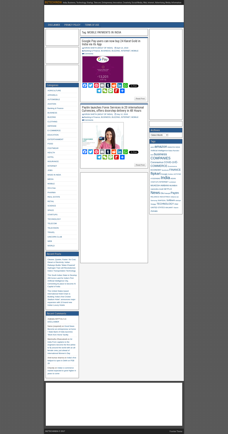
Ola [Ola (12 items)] (162, 193)
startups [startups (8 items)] (178, 200)
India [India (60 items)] (165, 177)
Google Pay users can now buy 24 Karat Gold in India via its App (111, 42)
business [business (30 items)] (160, 154)
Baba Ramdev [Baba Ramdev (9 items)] (173, 150)
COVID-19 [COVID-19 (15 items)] (169, 162)
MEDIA (51, 179)
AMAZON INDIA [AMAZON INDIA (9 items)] (174, 147)
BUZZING (116, 51)
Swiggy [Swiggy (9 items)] (153, 204)
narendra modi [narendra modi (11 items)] (157, 189)
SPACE (51, 210)
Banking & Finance (92, 51)
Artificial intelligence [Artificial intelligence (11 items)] (159, 150)
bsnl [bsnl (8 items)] (152, 155)
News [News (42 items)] (155, 193)
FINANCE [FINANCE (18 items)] (175, 169)
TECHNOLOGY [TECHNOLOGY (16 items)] (165, 203)
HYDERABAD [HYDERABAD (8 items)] (155, 178)
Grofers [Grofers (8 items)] (170, 174)
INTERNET (125, 51)
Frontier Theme (176, 431)
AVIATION (52, 104)
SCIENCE (52, 206)
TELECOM (52, 223)
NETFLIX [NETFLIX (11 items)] (168, 189)
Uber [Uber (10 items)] (176, 204)
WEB (50, 241)
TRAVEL (51, 232)
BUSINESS (106, 51)
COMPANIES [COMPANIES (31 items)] (161, 158)
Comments (88, 54)
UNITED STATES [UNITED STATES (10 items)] (158, 208)
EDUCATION (53, 135)
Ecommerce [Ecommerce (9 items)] (172, 166)
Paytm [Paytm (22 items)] (175, 192)
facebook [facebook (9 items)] (165, 170)
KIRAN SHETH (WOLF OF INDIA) (98, 48)
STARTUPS (52, 215)
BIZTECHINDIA (53, 2)
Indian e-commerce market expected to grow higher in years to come (62, 371)
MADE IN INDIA (54, 175)
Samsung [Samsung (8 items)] (154, 200)
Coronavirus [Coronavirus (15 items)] (157, 162)
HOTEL (51, 157)
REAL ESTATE (54, 197)
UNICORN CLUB (55, 237)
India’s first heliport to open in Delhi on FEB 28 (62, 360)
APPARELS (52, 95)
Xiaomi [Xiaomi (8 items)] (175, 207)
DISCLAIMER (54, 25)
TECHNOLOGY (54, 219)
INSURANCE (53, 161)
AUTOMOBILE (54, 99)
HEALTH (51, 152)
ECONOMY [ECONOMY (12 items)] (156, 170)
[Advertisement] (103, 217)
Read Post (140, 98)
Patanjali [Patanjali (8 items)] (167, 193)
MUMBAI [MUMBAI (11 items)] (173, 185)
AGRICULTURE (54, 90)
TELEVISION (53, 228)
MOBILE (134, 51)
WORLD (51, 246)
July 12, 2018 (122, 114)
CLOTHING (52, 122)
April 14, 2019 (122, 48)
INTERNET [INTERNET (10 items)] (163, 182)
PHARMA (52, 192)
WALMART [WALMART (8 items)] (169, 207)
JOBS (50, 170)
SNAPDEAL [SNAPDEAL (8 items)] (162, 200)
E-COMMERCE (54, 130)
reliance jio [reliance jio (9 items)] (175, 197)
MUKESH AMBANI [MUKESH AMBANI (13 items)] (160, 185)
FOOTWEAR (53, 148)
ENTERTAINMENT (55, 139)
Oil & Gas (52, 188)
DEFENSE (52, 126)
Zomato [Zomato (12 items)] (154, 211)
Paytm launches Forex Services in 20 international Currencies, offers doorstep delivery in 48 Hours (113, 109)
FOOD (50, 144)
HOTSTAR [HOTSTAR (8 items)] (177, 174)
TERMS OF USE (92, 25)
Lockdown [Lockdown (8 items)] (172, 182)
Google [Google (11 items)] (164, 174)
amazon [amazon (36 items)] (160, 146)
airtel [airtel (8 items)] (152, 147)
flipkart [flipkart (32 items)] (156, 173)
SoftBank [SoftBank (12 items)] (170, 200)
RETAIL (51, 201)
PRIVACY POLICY (72, 25)
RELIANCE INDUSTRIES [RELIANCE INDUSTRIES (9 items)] (160, 197)
